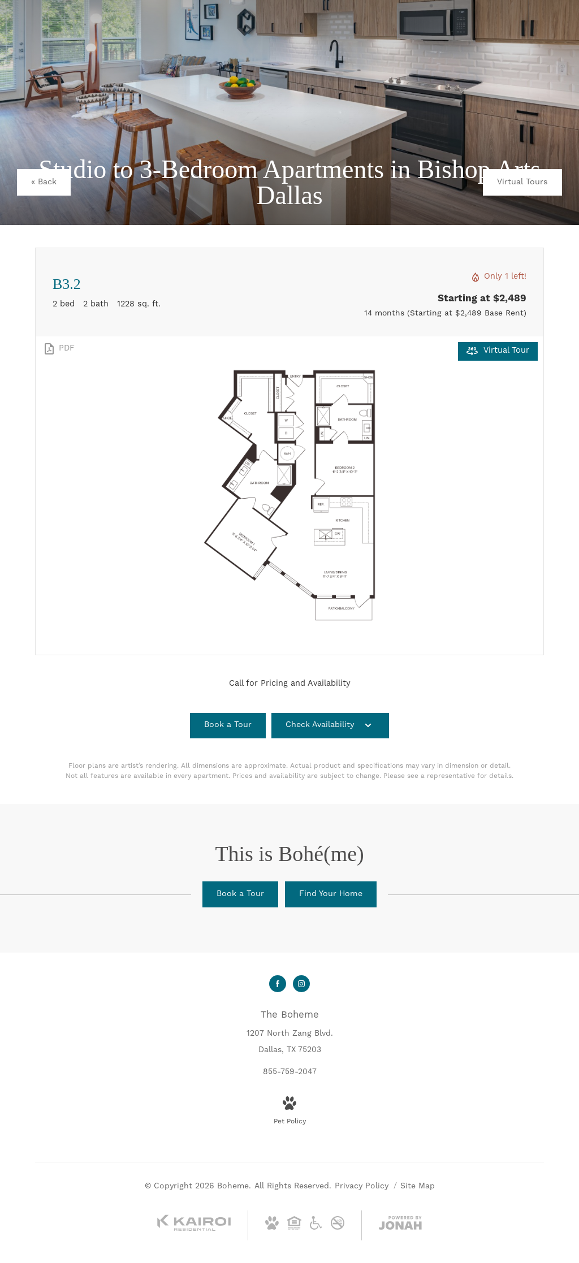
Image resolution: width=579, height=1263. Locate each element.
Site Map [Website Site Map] (417, 1186)
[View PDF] (58, 348)
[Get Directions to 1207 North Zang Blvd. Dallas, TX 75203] (290, 1032)
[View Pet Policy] (290, 1111)
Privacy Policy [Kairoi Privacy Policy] (361, 1186)
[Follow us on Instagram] (301, 983)
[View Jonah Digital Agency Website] (400, 1225)
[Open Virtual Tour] (498, 351)
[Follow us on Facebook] (277, 983)
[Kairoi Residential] (194, 1229)
